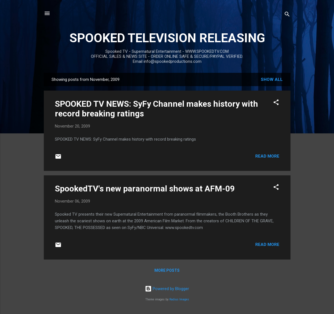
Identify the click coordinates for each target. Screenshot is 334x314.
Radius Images (179, 299)
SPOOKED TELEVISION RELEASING (167, 38)
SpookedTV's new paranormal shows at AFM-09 (145, 188)
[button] (276, 103)
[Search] (287, 15)
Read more (267, 156)
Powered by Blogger (167, 288)
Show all (272, 79)
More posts (167, 270)
